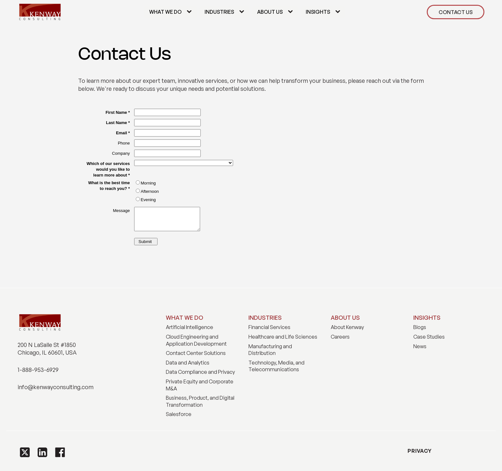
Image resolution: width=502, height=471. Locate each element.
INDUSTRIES (265, 317)
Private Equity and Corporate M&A (199, 385)
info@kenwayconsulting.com (55, 386)
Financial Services (269, 327)
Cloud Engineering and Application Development (196, 340)
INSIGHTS (427, 317)
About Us (270, 12)
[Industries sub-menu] (243, 12)
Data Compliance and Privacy (200, 372)
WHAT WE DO (184, 317)
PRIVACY (419, 451)
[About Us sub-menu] (292, 12)
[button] (24, 452)
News (419, 346)
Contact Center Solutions (196, 353)
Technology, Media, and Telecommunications (276, 366)
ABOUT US (345, 317)
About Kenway (347, 327)
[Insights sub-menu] (339, 12)
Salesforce (178, 414)
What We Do (165, 12)
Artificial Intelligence (189, 327)
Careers (340, 337)
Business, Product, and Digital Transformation (200, 401)
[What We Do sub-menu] (190, 12)
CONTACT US (456, 12)
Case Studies (429, 337)
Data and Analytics (187, 362)
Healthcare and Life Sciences (282, 337)
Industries (219, 12)
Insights (318, 12)
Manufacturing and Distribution (270, 350)
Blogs (419, 327)
